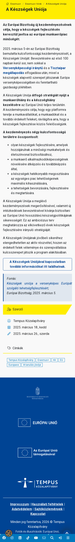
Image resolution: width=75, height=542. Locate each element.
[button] (4, 538)
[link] (60, 538)
